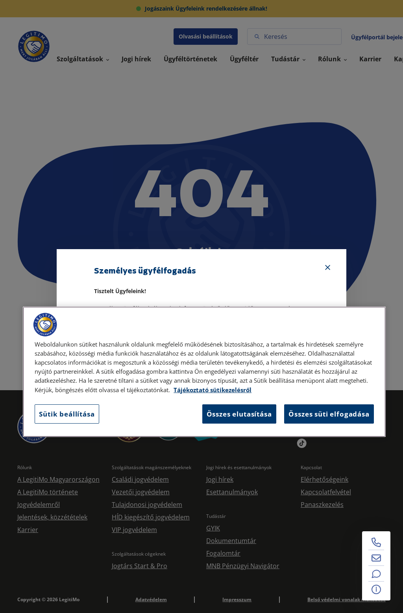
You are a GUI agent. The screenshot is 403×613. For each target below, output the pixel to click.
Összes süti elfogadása (328, 413)
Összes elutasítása (239, 413)
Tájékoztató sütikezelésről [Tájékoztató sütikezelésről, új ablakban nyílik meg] (212, 390)
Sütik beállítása (66, 413)
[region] (204, 371)
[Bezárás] (328, 267)
